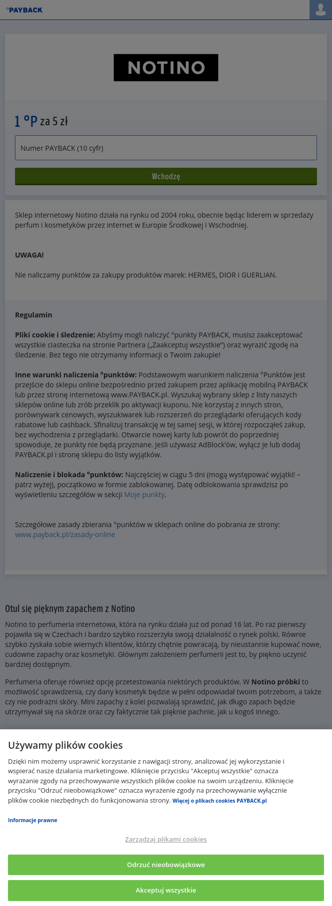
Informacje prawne (33, 820)
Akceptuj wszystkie (166, 890)
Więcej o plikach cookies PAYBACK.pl (219, 800)
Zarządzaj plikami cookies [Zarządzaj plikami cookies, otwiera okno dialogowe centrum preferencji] (165, 839)
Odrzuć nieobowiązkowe (166, 864)
